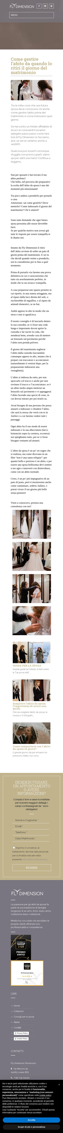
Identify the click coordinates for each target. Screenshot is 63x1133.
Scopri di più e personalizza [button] (31, 1127)
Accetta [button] (31, 1120)
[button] (59, 1084)
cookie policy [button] (45, 1095)
